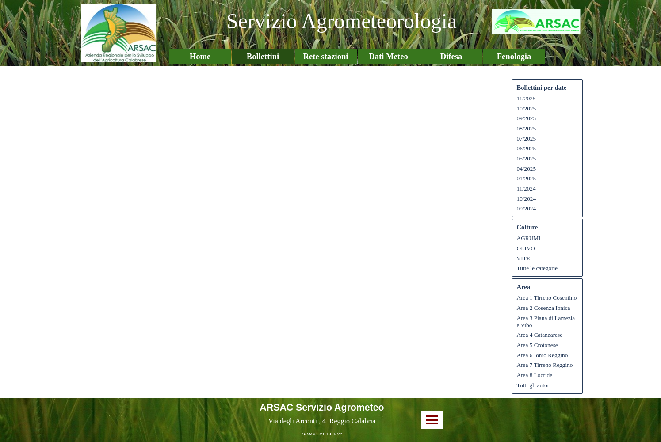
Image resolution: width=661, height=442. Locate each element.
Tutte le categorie (537, 268)
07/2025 (526, 138)
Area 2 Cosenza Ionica (543, 308)
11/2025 (526, 98)
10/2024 (526, 198)
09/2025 (526, 118)
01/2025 (526, 178)
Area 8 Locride (535, 375)
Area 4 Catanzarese (540, 335)
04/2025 (526, 168)
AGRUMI (529, 238)
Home (200, 56)
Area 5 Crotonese (537, 345)
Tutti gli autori (534, 385)
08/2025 (526, 128)
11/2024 (526, 188)
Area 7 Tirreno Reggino (545, 365)
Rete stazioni (325, 56)
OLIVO (526, 248)
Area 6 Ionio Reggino (542, 355)
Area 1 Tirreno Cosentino (547, 297)
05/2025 (526, 158)
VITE (523, 258)
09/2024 (526, 208)
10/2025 (526, 108)
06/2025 (526, 148)
